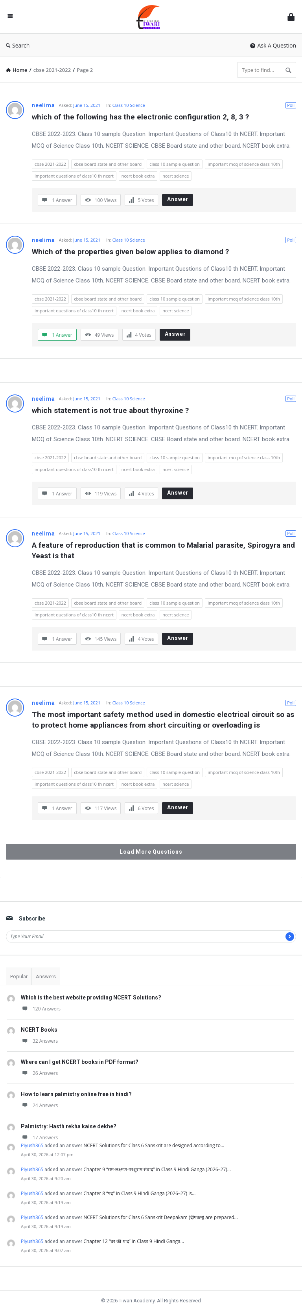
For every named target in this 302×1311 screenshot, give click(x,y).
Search (17, 45)
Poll (291, 105)
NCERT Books (39, 1030)
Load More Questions (151, 852)
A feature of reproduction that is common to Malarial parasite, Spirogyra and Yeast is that (164, 550)
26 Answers (39, 1073)
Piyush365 (32, 1145)
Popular (19, 976)
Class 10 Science (128, 105)
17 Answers (39, 1137)
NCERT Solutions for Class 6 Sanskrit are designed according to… (153, 1145)
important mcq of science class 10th (244, 164)
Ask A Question (273, 45)
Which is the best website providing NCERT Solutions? (91, 997)
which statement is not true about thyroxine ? (110, 410)
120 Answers (41, 1008)
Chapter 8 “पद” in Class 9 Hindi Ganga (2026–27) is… (139, 1193)
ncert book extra (138, 176)
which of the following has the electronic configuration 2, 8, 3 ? (140, 116)
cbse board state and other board (108, 164)
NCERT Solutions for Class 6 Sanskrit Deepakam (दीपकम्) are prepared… (160, 1217)
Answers (46, 976)
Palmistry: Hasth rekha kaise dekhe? (68, 1126)
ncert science (175, 176)
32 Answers (39, 1041)
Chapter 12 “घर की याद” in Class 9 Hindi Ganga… (133, 1241)
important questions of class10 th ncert (74, 176)
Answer (177, 199)
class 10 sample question (174, 164)
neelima (43, 105)
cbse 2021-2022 (50, 164)
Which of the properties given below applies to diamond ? (130, 251)
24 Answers (39, 1105)
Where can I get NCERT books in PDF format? (79, 1062)
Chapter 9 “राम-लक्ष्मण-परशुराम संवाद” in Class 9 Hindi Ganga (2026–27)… (157, 1169)
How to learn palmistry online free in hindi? (76, 1094)
